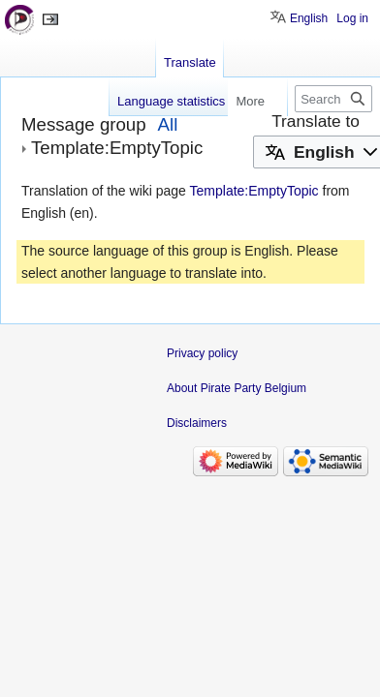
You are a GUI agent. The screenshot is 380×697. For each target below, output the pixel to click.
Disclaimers (197, 423)
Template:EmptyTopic (254, 190)
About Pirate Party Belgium (236, 388)
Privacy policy (202, 353)
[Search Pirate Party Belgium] (333, 98)
